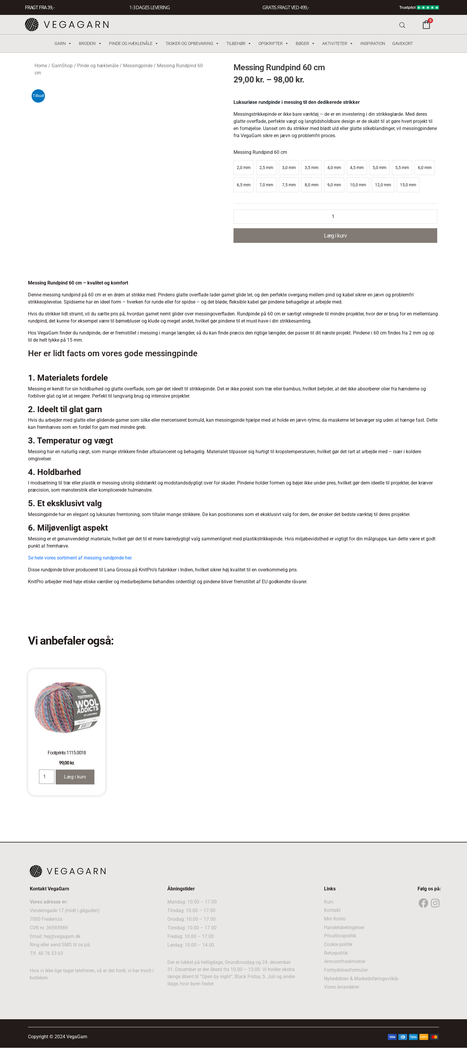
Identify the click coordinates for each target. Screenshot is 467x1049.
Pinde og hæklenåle (133, 43)
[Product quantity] (335, 217)
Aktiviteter (337, 43)
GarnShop (62, 65)
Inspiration (372, 43)
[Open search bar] (402, 24)
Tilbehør (238, 43)
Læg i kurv (335, 235)
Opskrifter (274, 43)
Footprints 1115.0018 (67, 753)
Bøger (305, 43)
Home (41, 65)
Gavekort (402, 43)
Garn (63, 43)
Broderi (90, 43)
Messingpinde (137, 65)
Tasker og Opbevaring (192, 43)
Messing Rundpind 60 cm (260, 152)
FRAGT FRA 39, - (39, 7)
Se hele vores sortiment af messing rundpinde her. (80, 558)
